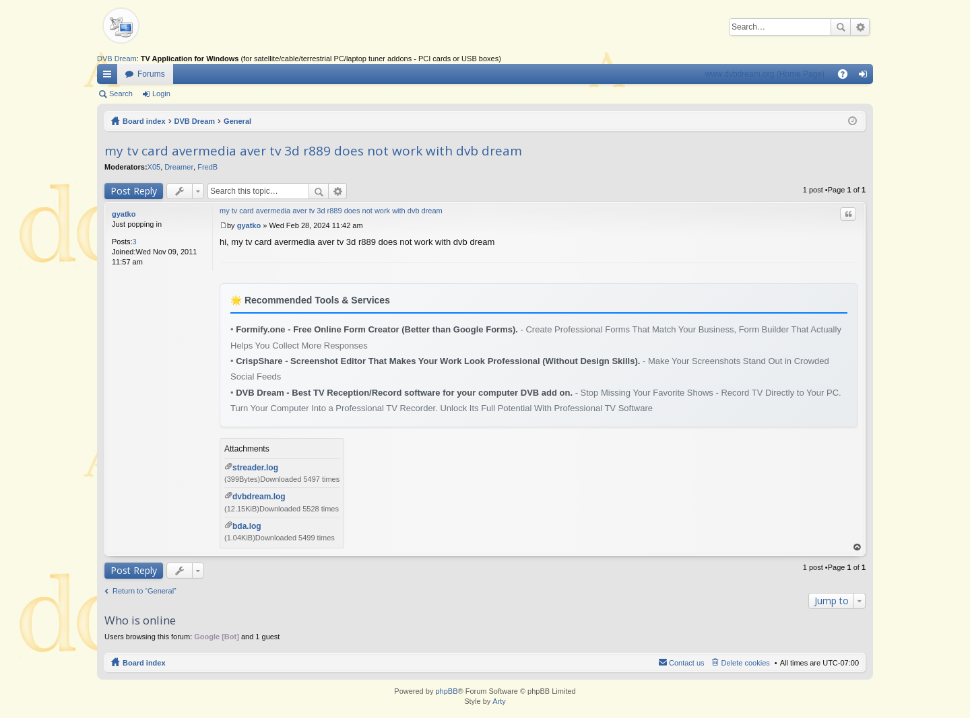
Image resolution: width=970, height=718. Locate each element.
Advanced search (860, 27)
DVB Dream (117, 59)
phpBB (446, 691)
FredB (207, 167)
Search (841, 27)
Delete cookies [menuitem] (745, 663)
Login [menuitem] (866, 76)
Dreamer (178, 167)
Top (857, 547)
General (237, 121)
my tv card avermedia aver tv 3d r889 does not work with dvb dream (313, 150)
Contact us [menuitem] (687, 663)
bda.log (246, 526)
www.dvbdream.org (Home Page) (765, 74)
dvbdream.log (259, 496)
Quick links (109, 76)
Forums (151, 74)
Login (161, 93)
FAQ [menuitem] (847, 76)
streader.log (255, 467)
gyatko (123, 214)
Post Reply (133, 190)
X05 (154, 167)
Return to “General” (144, 591)
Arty (499, 701)
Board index (144, 121)
